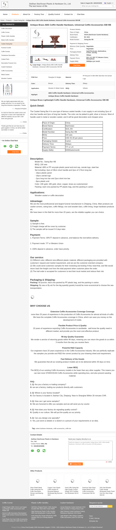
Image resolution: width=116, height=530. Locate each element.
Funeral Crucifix (6, 48)
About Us (26, 14)
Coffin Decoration (6, 28)
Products (15, 14)
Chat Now (80, 14)
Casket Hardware (6, 67)
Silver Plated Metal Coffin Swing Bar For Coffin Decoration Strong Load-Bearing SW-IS (36, 491)
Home (5, 14)
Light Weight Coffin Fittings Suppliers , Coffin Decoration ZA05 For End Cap (72, 516)
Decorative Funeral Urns (8, 63)
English (110, 3)
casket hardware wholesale (44, 428)
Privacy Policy (15, 527)
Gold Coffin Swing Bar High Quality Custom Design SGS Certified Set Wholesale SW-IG (72, 490)
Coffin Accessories (7, 71)
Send (110, 506)
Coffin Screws (5, 51)
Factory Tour (39, 14)
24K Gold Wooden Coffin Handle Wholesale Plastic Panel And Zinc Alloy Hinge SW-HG (107, 491)
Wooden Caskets (6, 78)
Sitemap (97, 518)
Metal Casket (5, 74)
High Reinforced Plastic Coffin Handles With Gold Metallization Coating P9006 (43, 512)
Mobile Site (93, 521)
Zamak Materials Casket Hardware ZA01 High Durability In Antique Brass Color (72, 508)
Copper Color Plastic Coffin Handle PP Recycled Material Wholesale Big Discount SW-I (55, 491)
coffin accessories (58, 428)
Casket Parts (5, 59)
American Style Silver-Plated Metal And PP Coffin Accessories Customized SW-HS (89, 490)
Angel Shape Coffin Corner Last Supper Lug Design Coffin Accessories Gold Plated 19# (14, 508)
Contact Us (68, 14)
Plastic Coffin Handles (8, 36)
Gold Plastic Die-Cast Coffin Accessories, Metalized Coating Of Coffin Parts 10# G (15, 520)
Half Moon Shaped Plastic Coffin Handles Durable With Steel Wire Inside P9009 (44, 508)
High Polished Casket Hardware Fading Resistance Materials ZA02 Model (72, 512)
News (91, 516)
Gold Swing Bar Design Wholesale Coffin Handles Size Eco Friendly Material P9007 (44, 517)
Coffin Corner (5, 32)
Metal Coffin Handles (7, 40)
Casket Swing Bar (18, 20)
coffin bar (68, 428)
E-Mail (91, 518)
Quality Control (54, 14)
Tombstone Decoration (8, 55)
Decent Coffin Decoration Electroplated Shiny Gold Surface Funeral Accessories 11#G (14, 514)
